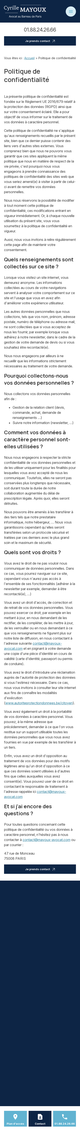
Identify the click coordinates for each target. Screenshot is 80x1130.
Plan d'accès (15, 1123)
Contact (40, 1123)
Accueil (29, 58)
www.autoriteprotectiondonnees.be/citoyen (39, 703)
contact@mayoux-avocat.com (46, 840)
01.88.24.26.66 (40, 30)
